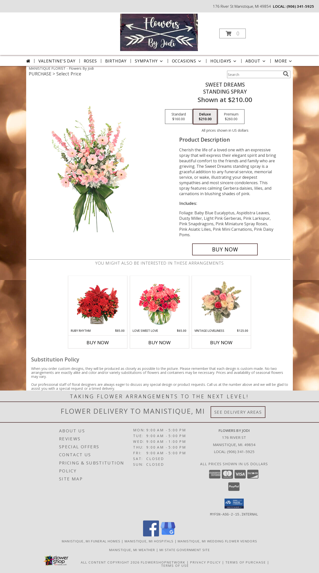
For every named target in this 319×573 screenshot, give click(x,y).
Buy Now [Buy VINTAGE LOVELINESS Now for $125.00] (221, 342)
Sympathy (149, 61)
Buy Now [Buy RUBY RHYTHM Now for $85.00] (97, 342)
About (255, 61)
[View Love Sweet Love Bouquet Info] (159, 302)
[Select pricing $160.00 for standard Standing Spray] (178, 117)
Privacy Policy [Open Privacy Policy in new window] (205, 562)
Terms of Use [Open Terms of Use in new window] (175, 565)
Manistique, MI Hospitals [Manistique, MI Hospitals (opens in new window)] (149, 541)
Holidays (223, 61)
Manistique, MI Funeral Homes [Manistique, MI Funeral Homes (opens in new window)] (91, 541)
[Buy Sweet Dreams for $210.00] (225, 249)
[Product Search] (254, 74)
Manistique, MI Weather (132, 549)
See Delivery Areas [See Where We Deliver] (238, 412)
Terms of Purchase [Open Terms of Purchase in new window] (246, 562)
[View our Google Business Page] (168, 534)
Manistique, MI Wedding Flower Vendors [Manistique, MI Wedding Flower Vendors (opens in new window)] (217, 541)
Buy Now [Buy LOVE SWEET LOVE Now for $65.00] (159, 342)
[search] (286, 74)
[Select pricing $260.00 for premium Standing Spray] (231, 117)
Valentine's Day (57, 61)
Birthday (116, 61)
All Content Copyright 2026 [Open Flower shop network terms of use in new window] (110, 562)
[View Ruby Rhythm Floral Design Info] (98, 302)
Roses (90, 61)
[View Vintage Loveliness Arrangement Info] (221, 302)
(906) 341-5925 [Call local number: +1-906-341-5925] (300, 6)
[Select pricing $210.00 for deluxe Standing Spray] (205, 117)
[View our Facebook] (151, 534)
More (284, 61)
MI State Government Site (185, 549)
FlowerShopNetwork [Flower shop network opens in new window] (163, 562)
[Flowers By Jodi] (159, 32)
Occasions (187, 61)
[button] (232, 33)
